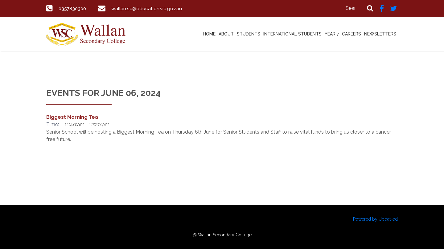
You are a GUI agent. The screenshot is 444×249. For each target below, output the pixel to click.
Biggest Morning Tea (72, 117)
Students (248, 33)
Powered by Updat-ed (375, 219)
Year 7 (332, 33)
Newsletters (380, 33)
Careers (351, 33)
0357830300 (73, 8)
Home (209, 33)
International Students (292, 33)
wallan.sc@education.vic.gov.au (148, 8)
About (226, 33)
